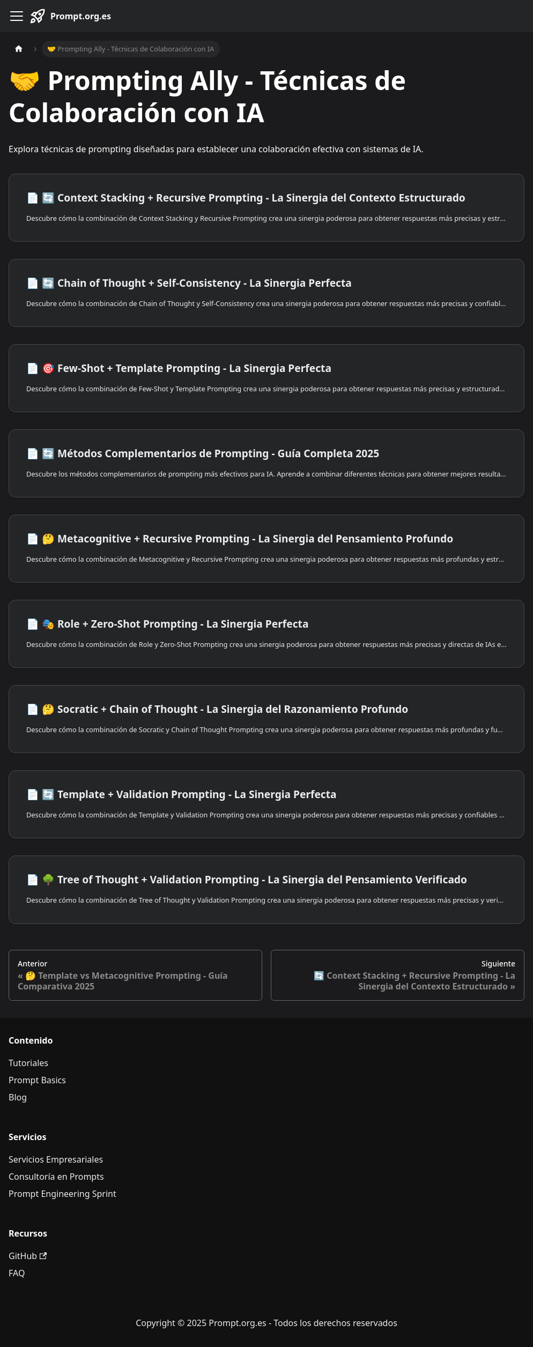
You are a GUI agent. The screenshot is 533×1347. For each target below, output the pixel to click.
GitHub (28, 1256)
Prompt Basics (37, 1080)
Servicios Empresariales (56, 1159)
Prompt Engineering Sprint (62, 1194)
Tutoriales (28, 1063)
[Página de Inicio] (19, 49)
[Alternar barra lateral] (17, 16)
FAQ (17, 1273)
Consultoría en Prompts (56, 1176)
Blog (18, 1097)
